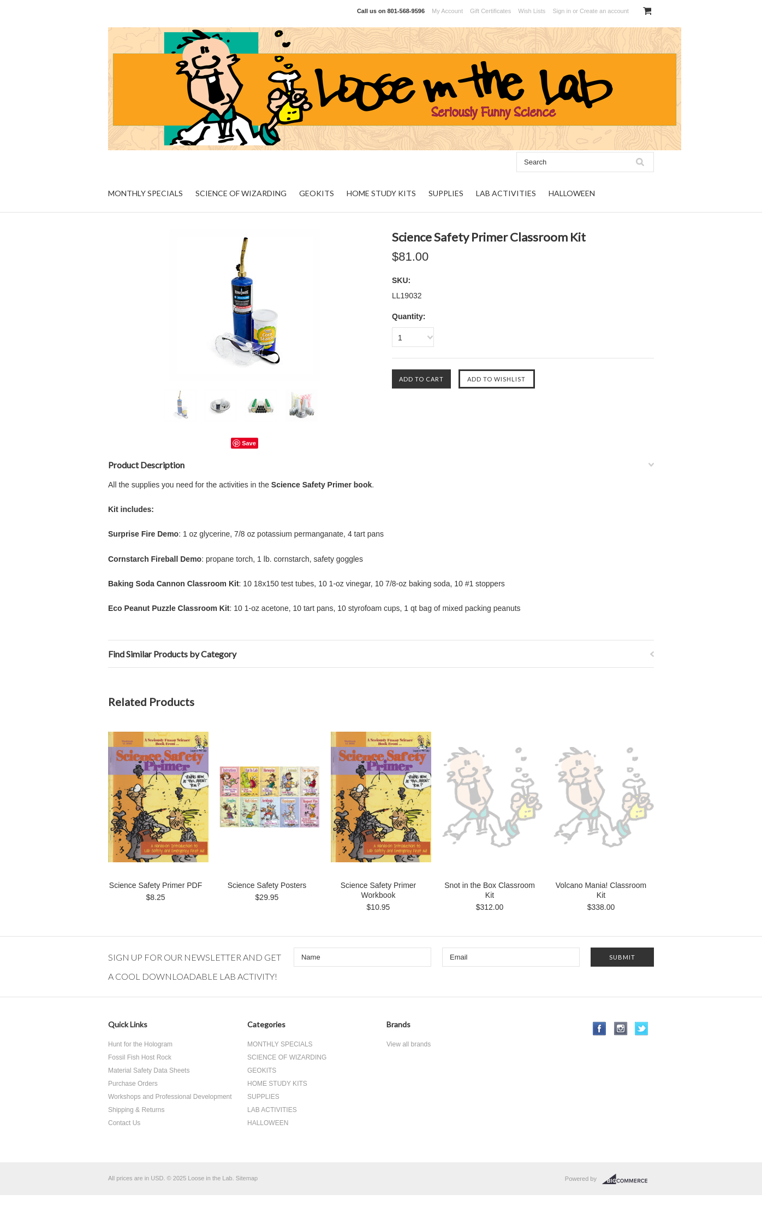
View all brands (408, 1044)
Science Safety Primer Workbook (378, 890)
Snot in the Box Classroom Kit (489, 890)
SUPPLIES (445, 193)
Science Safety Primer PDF (155, 885)
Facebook (599, 1029)
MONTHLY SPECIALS (145, 193)
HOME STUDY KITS (381, 193)
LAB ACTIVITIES (506, 193)
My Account (447, 11)
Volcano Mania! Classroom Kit (601, 890)
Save (249, 443)
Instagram (621, 1029)
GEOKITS (316, 193)
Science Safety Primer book (321, 484)
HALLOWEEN (572, 193)
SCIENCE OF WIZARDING (241, 193)
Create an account (604, 11)
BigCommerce (628, 1179)
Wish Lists (531, 11)
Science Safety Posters (267, 885)
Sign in (561, 11)
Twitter (641, 1029)
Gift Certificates (490, 11)
